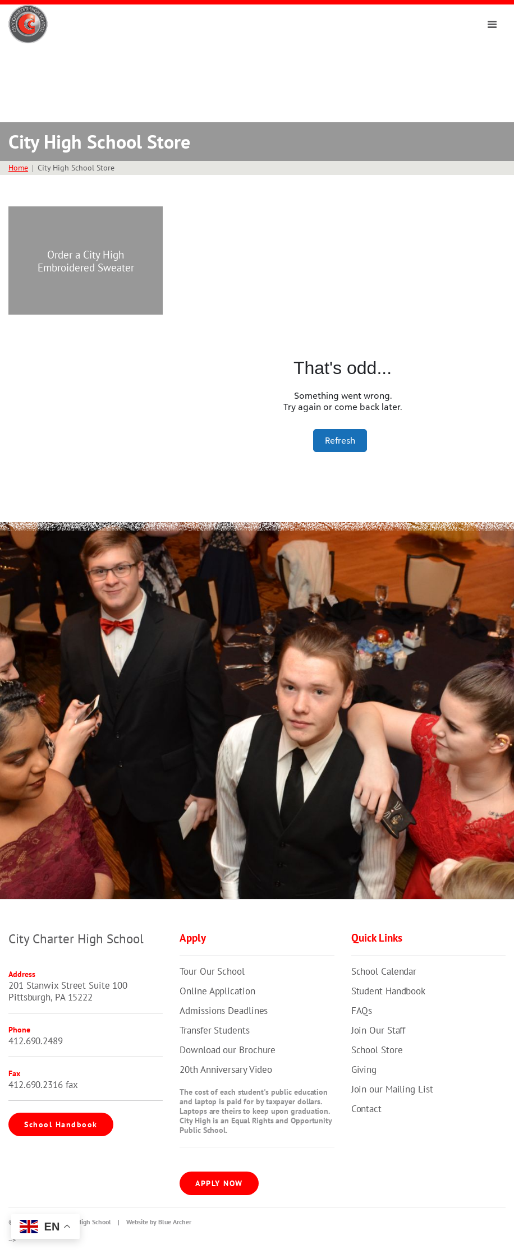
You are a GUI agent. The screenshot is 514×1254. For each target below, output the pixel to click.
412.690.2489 (35, 1041)
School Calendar (384, 971)
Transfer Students (214, 1030)
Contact (366, 1109)
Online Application (217, 991)
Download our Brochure (228, 1050)
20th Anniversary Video (226, 1069)
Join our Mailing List (392, 1089)
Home (18, 168)
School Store (377, 1050)
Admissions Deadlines (224, 1010)
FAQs (362, 1010)
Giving (364, 1069)
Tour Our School (212, 971)
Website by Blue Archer (158, 1222)
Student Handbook (388, 991)
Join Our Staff (378, 1030)
